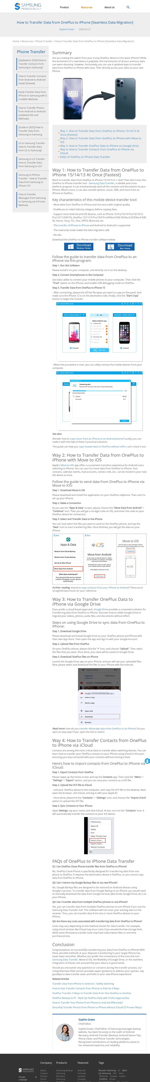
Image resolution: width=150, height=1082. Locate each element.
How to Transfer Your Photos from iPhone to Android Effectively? (87, 1002)
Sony (121, 1073)
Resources (86, 7)
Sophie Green (66, 29)
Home (16, 41)
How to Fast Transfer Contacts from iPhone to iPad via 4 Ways (85, 988)
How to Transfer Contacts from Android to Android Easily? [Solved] (32, 80)
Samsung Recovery (60, 1075)
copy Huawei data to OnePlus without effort (102, 446)
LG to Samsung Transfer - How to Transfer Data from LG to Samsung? (32, 147)
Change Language (23, 1078)
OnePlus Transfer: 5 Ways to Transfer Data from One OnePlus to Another (91, 993)
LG (119, 1070)
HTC (115, 1073)
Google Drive (101, 609)
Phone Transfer (44, 41)
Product (64, 7)
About (43, 1070)
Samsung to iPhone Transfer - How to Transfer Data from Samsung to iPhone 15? (32, 180)
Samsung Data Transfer (101, 183)
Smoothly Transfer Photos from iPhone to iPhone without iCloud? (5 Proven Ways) (97, 1007)
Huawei (113, 1076)
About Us (109, 7)
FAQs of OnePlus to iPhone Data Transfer (85, 157)
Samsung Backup (64, 1070)
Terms (43, 1079)
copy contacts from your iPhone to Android (104, 587)
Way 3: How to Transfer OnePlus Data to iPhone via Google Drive (99, 145)
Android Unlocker (82, 1072)
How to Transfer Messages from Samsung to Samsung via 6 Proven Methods (32, 200)
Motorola (103, 1076)
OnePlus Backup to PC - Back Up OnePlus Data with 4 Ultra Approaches (90, 998)
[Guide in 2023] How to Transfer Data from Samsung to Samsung (30, 131)
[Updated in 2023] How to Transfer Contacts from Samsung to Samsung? (32, 64)
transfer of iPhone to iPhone (73, 225)
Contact (44, 1073)
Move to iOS (67, 465)
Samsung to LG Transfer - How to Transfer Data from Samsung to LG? (32, 162)
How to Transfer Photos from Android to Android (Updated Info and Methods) (32, 113)
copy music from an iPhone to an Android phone (96, 438)
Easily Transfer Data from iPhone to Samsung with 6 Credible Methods (32, 95)
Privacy (43, 1076)
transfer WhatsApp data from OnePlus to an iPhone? (107, 728)
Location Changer (82, 1077)
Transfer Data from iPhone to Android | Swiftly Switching (83, 983)
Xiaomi (122, 1076)
